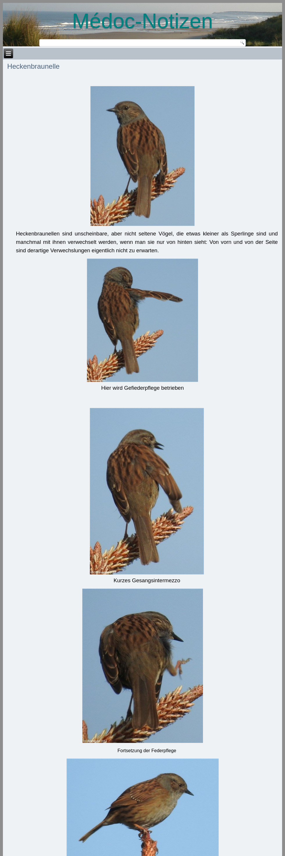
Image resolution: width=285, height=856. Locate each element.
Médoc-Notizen (142, 20)
